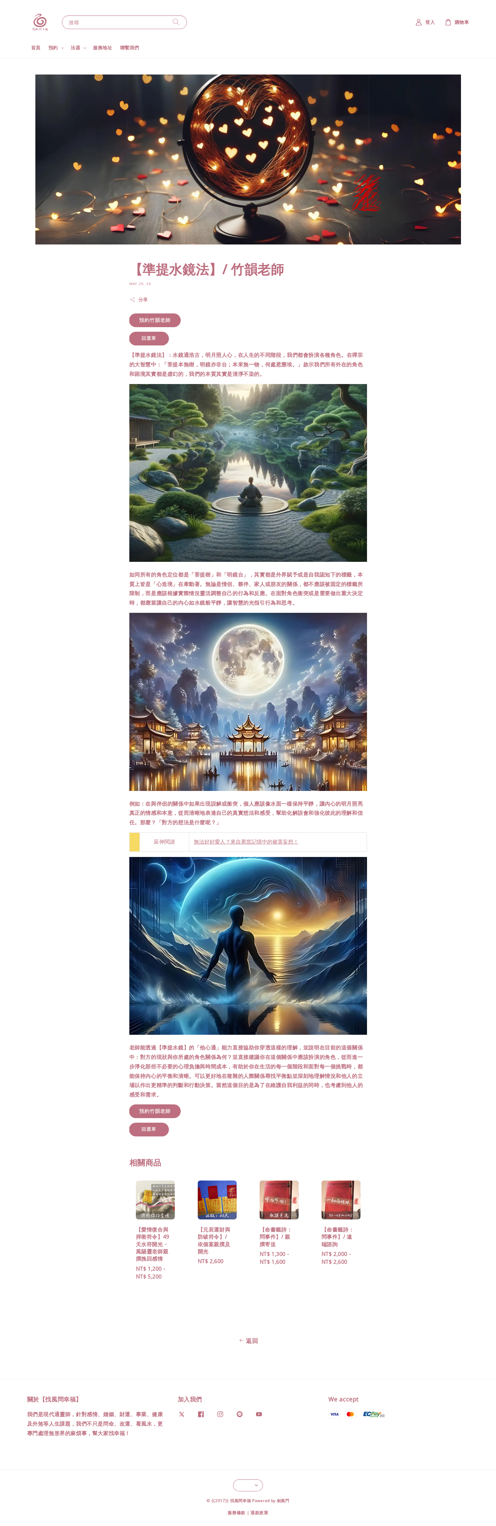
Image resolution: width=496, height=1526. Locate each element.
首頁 (36, 47)
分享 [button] (138, 299)
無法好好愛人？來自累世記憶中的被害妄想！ (246, 842)
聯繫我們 (129, 47)
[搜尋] (176, 22)
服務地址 (102, 47)
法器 (75, 48)
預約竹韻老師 (155, 320)
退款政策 (259, 1513)
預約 (53, 48)
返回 (248, 1340)
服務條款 (237, 1513)
